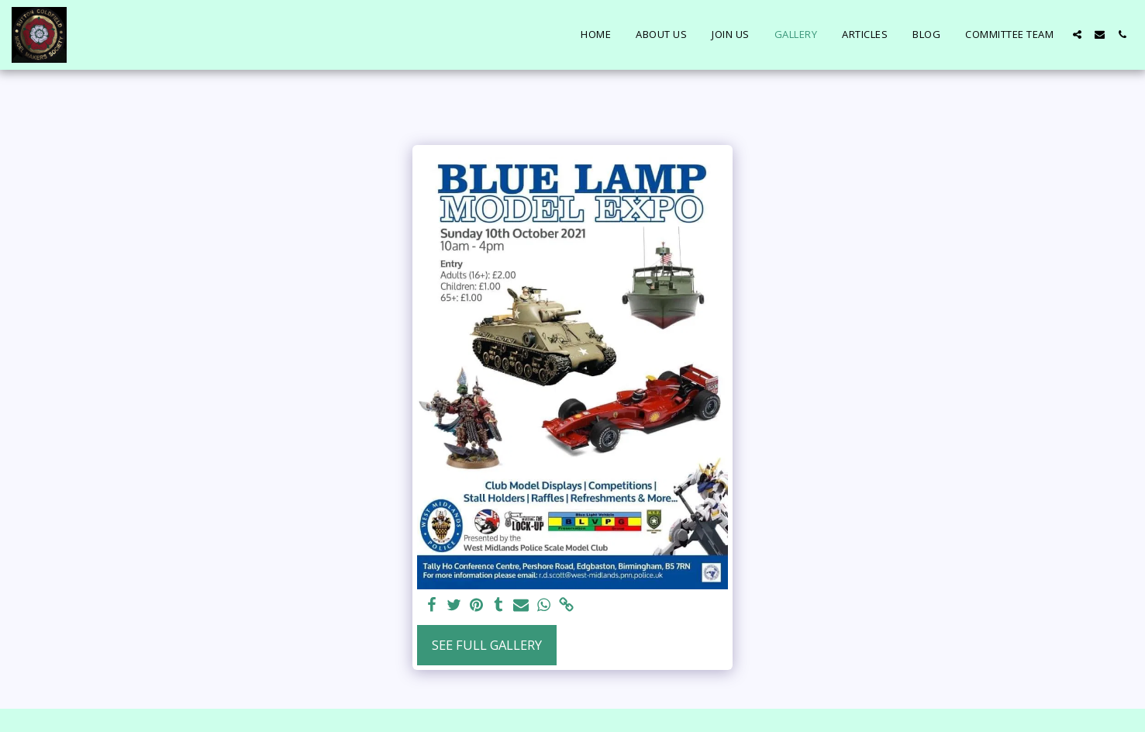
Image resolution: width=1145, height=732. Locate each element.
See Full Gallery (487, 645)
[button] (1077, 34)
